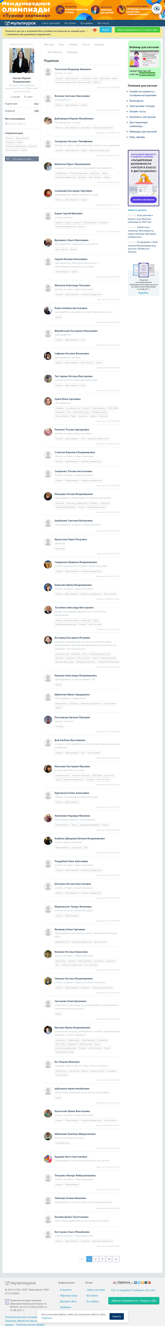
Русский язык (61, 961)
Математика (74, 1071)
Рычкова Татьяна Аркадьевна (72, 429)
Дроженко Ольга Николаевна (71, 240)
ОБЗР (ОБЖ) (113, 408)
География (60, 408)
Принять (116, 1316)
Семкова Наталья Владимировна (74, 978)
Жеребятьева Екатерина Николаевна (76, 330)
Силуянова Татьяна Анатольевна (73, 471)
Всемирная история (81, 412)
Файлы (73, 44)
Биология (59, 222)
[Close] (87, 31)
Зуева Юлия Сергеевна (68, 399)
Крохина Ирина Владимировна (72, 1027)
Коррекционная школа (96, 507)
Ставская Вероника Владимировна (75, 452)
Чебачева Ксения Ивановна (70, 1198)
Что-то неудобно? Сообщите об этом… (133, 1290)
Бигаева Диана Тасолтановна (71, 1216)
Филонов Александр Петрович (72, 285)
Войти (105, 29)
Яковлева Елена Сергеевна (70, 929)
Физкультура (103, 1040)
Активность (55, 52)
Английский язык (73, 408)
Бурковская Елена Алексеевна (72, 792)
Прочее (24, 150)
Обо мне (49, 44)
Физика (68, 222)
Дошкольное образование (66, 507)
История (9, 138)
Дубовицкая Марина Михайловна (74, 118)
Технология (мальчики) (78, 173)
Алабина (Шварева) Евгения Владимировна (80, 838)
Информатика (61, 173)
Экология (93, 416)
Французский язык (108, 658)
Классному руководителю (16, 146)
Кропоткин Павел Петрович (71, 539)
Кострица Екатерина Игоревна (72, 637)
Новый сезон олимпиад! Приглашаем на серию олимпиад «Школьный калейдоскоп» (142, 232)
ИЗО (83, 753)
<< (82, 1259)
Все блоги (70, 23)
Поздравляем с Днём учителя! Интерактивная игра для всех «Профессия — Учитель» (143, 247)
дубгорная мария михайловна (72, 1088)
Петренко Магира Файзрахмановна (75, 1175)
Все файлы (87, 23)
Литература (86, 78)
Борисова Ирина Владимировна (73, 584)
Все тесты (103, 23)
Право (73, 416)
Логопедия (104, 503)
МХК (95, 78)
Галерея (99, 44)
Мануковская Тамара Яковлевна (73, 906)
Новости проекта (137, 209)
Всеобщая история (99, 412)
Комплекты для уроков (143, 116)
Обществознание (22, 138)
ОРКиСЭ (97, 82)
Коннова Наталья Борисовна (71, 951)
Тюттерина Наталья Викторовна (74, 376)
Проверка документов (67, 1308)
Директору (104, 78)
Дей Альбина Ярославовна (70, 740)
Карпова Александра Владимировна (76, 675)
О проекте (66, 1289)
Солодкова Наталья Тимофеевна (74, 141)
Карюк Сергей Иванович (69, 213)
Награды (72, 52)
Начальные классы (71, 620)
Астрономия (60, 1040)
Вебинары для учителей (143, 131)
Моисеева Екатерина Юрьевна (72, 766)
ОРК (57, 965)
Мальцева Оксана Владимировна (74, 494)
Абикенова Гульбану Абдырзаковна (75, 1133)
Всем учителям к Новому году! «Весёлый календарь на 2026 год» (140, 218)
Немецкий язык (85, 1044)
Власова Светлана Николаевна (72, 95)
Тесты (86, 44)
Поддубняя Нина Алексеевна (71, 861)
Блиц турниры (137, 137)
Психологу (33, 146)
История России (62, 416)
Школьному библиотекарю (109, 662)
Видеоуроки (136, 100)
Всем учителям (12, 150)
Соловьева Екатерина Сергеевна (73, 190)
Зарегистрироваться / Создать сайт (137, 29)
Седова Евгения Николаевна (71, 259)
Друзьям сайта (68, 1301)
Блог (61, 44)
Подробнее (46, 1318)
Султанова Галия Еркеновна (70, 1001)
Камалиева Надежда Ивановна (72, 815)
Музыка (59, 620)
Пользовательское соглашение (22, 1317)
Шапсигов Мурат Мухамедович (73, 164)
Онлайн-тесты (138, 111)
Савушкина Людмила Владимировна (76, 562)
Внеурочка (10, 142)
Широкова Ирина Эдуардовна (72, 694)
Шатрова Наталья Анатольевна (73, 883)
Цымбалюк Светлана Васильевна (74, 520)
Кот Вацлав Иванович (67, 1061)
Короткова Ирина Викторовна (72, 1111)
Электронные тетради (142, 106)
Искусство (103, 416)
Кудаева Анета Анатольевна (71, 1156)
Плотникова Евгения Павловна (72, 717)
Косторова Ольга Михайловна (72, 1231)
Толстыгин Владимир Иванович (73, 69)
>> (116, 1259)
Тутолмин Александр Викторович (74, 607)
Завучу (19, 142)
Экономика (82, 416)
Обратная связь (69, 1295)
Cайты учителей (51, 23)
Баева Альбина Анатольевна (71, 308)
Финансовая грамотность (86, 662)
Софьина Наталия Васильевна (72, 353)
